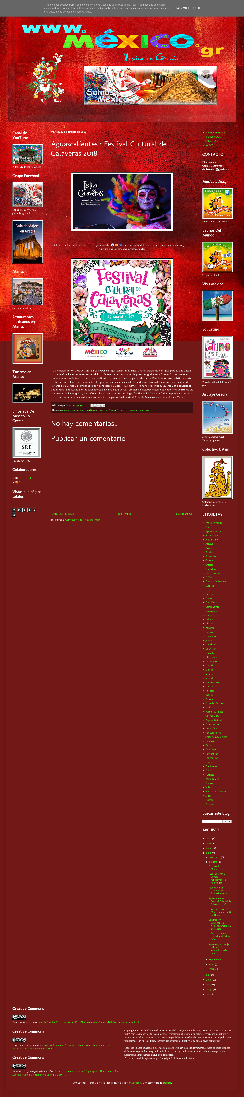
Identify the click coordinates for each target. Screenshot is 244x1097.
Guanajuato (211, 611)
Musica (209, 686)
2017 (208, 974)
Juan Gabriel (211, 644)
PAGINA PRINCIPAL (215, 132)
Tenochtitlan (211, 753)
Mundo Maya (212, 682)
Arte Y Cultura (213, 539)
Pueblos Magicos (214, 711)
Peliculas (209, 699)
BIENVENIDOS (213, 136)
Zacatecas (210, 804)
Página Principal (125, 513)
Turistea (209, 774)
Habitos (209, 619)
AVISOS (209, 145)
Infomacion (211, 636)
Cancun (209, 560)
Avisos (208, 547)
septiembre (215, 959)
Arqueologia (211, 535)
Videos (112, 410)
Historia (209, 627)
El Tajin (209, 577)
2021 (209, 843)
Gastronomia (212, 606)
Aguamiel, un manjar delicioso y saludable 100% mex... (219, 949)
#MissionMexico (214, 522)
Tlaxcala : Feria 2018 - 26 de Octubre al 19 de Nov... (219, 912)
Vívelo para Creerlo (125, 410)
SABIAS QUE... (212, 140)
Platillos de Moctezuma (215, 868)
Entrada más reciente (63, 513)
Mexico (209, 669)
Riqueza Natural (213, 720)
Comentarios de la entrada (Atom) (83, 519)
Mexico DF (211, 674)
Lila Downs (211, 657)
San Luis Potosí (213, 732)
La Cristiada (211, 648)
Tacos (208, 745)
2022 (209, 838)
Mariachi (209, 665)
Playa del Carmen (214, 703)
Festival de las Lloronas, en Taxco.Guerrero (217, 890)
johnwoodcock (134, 1082)
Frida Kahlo (211, 602)
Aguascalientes (68, 410)
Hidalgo (209, 623)
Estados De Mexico (215, 581)
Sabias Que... (211, 728)
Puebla (208, 707)
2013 (209, 994)
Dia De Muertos (214, 573)
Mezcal (209, 678)
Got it (196, 8)
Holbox (209, 632)
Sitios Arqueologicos (216, 736)
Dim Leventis (26, 478)
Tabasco (209, 741)
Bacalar (209, 552)
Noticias (209, 690)
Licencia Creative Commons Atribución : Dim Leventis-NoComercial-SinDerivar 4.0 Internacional (88, 1022)
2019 (209, 848)
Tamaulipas (211, 749)
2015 (208, 984)
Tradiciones (102, 410)
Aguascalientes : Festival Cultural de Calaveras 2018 (219, 901)
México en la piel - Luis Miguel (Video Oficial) (219, 936)
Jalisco (208, 640)
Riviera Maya (212, 724)
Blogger (167, 1082)
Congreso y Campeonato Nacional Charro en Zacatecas (219, 924)
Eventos (79, 410)
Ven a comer (212, 778)
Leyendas (210, 653)
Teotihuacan (211, 757)
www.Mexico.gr (143, 410)
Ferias (86, 410)
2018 (209, 852)
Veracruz (210, 783)
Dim (21, 482)
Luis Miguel (211, 661)
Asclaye (209, 543)
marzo (213, 968)
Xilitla (208, 795)
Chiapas (209, 564)
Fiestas (93, 410)
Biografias (210, 556)
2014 (209, 989)
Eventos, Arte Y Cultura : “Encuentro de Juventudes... (217, 878)
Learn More (182, 8)
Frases (208, 598)
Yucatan (209, 799)
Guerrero (210, 615)
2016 (209, 979)
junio (212, 964)
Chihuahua (210, 568)
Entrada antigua (184, 513)
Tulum (208, 770)
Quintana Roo (212, 715)
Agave (208, 526)
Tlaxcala (209, 762)
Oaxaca (209, 694)
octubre (213, 861)
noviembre (215, 857)
